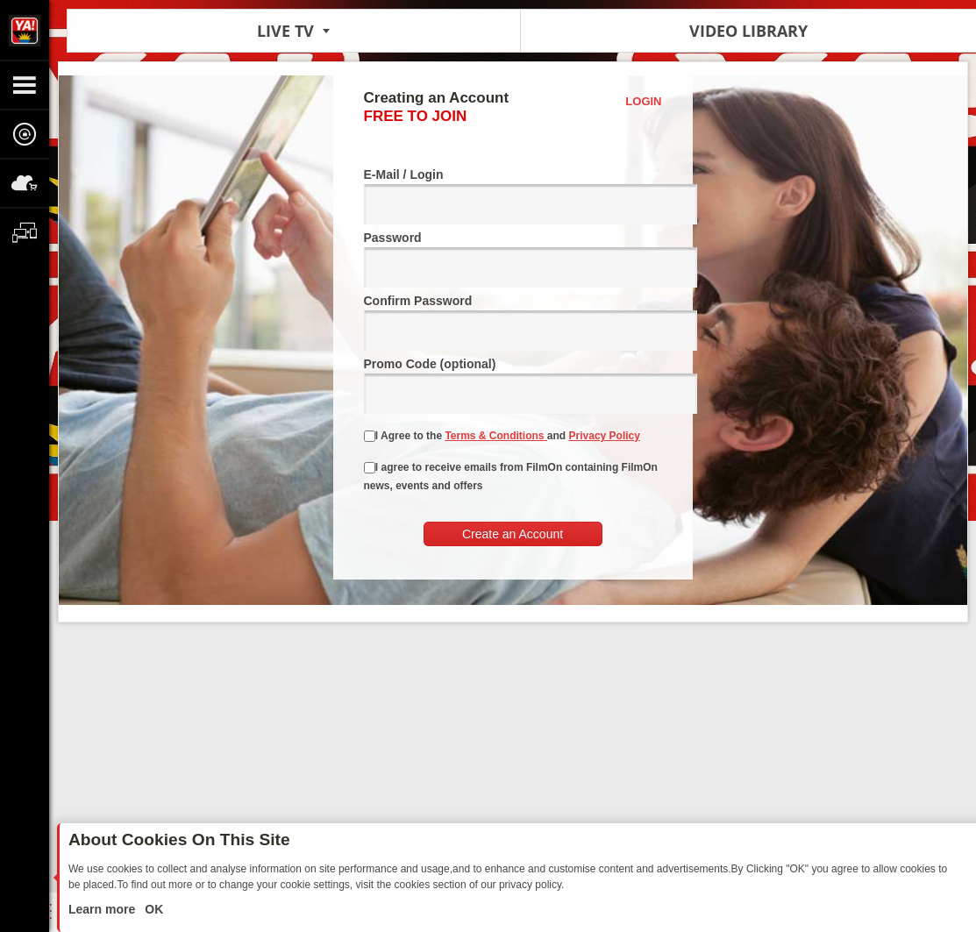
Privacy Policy (604, 436)
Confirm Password (513, 322)
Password (513, 259)
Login (643, 101)
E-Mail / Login (513, 195)
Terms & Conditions (495, 436)
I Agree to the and (502, 436)
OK (152, 909)
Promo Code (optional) (513, 385)
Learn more (103, 909)
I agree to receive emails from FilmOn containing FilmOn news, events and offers (511, 476)
